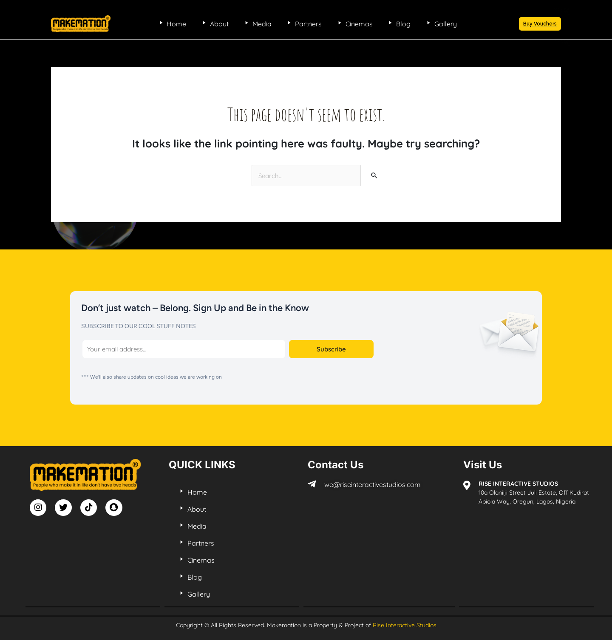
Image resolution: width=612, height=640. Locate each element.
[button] (540, 24)
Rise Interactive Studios (404, 624)
